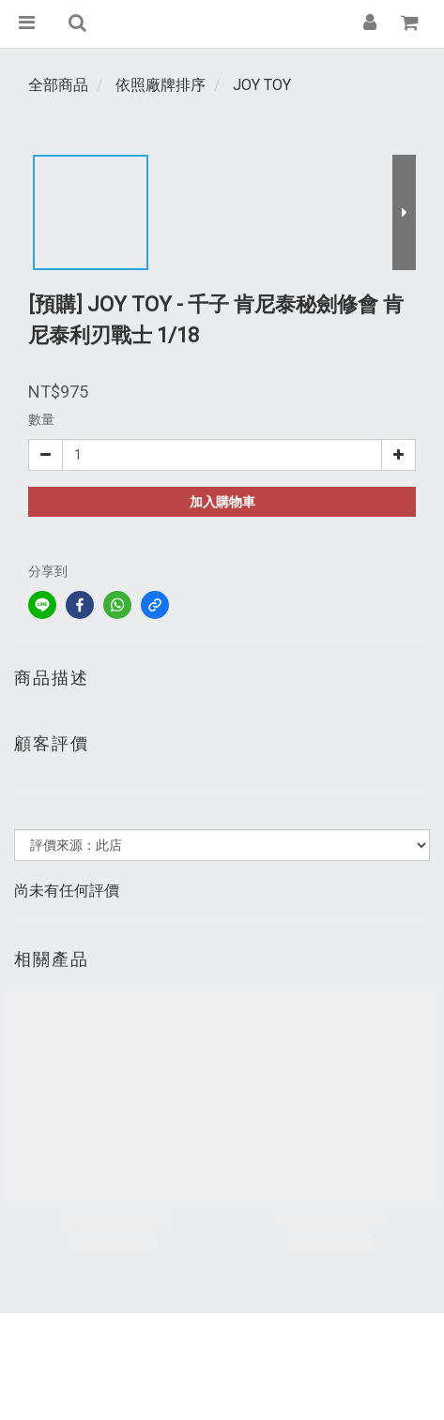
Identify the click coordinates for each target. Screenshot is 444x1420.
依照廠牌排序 (160, 85)
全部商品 (58, 85)
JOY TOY (262, 85)
